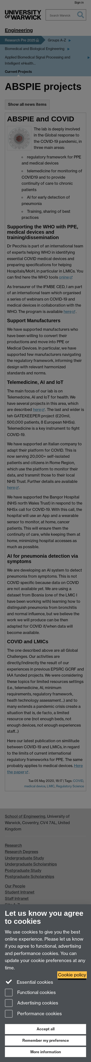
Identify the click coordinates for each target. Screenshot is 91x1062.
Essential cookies (29, 982)
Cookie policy (72, 975)
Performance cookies (33, 1014)
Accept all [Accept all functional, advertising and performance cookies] (46, 1029)
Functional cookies (30, 992)
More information (45, 1052)
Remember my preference (45, 1040)
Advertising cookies (31, 1003)
